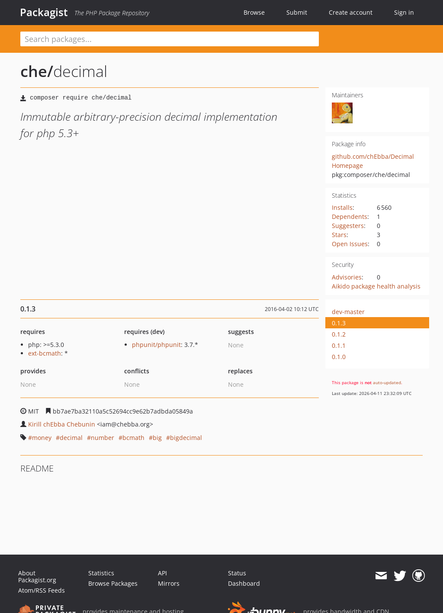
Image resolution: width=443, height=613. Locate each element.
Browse (254, 12)
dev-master (348, 312)
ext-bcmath (44, 353)
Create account (350, 12)
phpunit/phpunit (156, 344)
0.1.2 (339, 334)
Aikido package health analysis (376, 286)
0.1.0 (339, 357)
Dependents (349, 216)
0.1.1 (339, 345)
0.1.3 (339, 323)
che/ (36, 71)
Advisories (347, 277)
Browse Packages (113, 583)
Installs (342, 207)
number (102, 437)
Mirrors (169, 583)
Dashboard (244, 583)
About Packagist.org (37, 576)
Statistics (101, 573)
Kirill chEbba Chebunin (61, 424)
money (41, 437)
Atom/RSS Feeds (41, 590)
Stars (339, 235)
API (162, 573)
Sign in (404, 12)
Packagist (44, 12)
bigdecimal (186, 437)
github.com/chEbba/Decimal (373, 156)
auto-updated (387, 382)
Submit (296, 12)
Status (237, 573)
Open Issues (350, 244)
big (157, 437)
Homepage (347, 165)
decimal (71, 437)
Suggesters (348, 225)
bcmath (133, 437)
